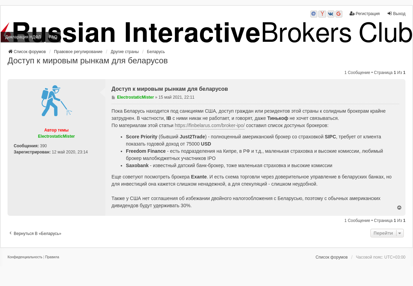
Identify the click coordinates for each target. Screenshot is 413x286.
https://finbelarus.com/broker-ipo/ (210, 125)
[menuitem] (25, 257)
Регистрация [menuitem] (365, 13)
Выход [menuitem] (396, 13)
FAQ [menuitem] (53, 37)
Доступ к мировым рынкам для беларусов (88, 60)
